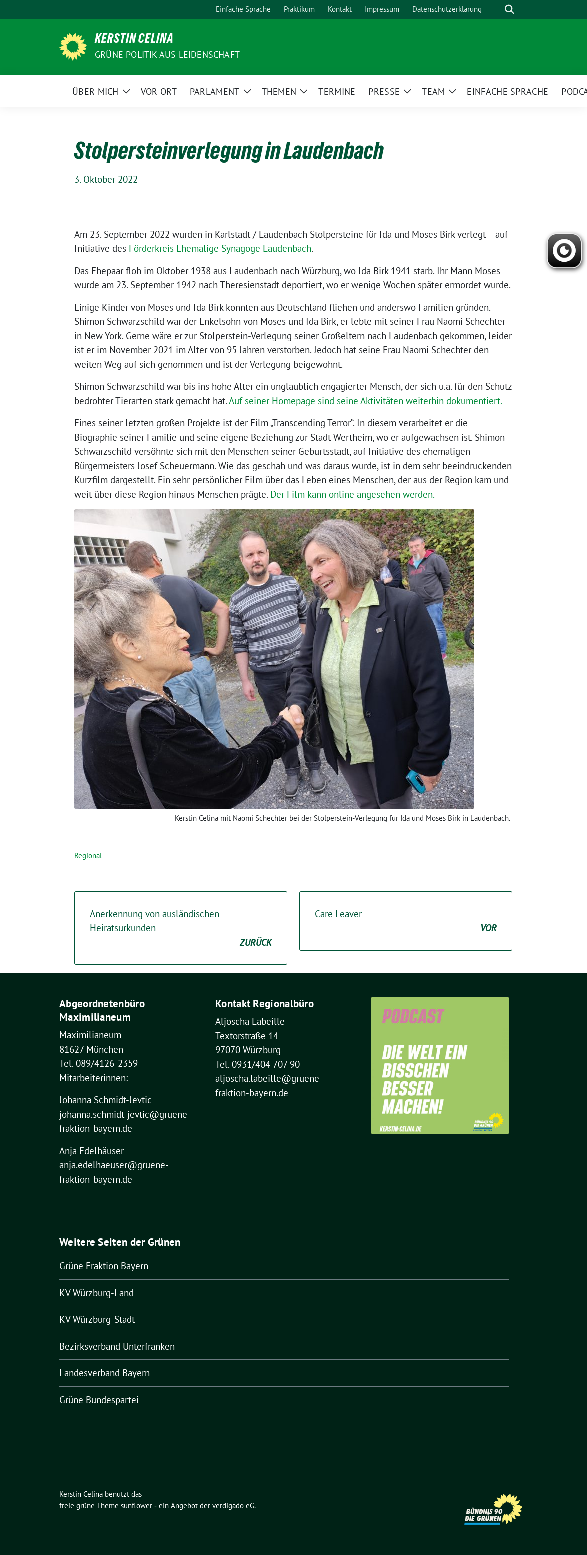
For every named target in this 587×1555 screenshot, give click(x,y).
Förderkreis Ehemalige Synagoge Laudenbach (220, 248)
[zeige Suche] (510, 10)
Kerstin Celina (134, 40)
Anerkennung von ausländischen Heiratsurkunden (181, 929)
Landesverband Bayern (105, 1373)
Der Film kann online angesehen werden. (352, 494)
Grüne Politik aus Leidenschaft (167, 54)
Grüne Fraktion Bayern (104, 1266)
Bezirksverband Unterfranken (117, 1346)
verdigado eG (233, 1505)
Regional (88, 855)
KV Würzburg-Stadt (97, 1320)
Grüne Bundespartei (99, 1400)
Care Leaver (406, 922)
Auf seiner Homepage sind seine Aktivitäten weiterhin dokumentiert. (365, 401)
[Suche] (495, 10)
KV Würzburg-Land (97, 1293)
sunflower (136, 1505)
